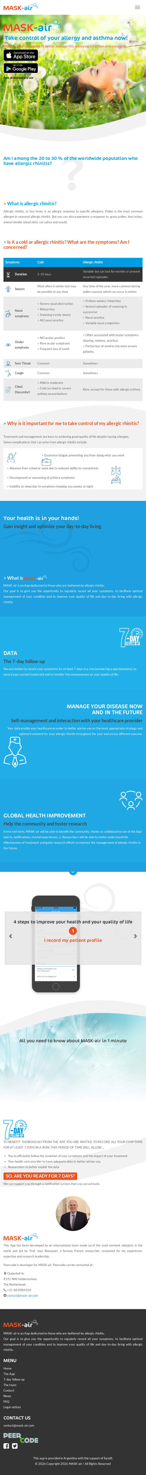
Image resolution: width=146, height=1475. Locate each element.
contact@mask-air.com (22, 1295)
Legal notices (12, 1407)
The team (9, 1385)
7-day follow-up (14, 1379)
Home (7, 1368)
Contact (8, 1390)
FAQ (6, 1401)
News (7, 1396)
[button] (11, 936)
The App (9, 1374)
